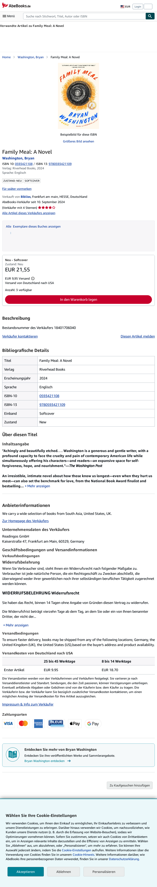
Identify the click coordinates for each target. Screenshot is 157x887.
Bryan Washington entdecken (48, 761)
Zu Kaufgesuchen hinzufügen (130, 785)
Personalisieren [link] (103, 872)
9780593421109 (52, 404)
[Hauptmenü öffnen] (9, 16)
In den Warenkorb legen (78, 299)
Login (138, 6)
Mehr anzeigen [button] (38, 486)
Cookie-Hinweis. (84, 854)
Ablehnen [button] (63, 872)
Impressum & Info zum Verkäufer (28, 704)
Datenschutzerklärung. (124, 859)
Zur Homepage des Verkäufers (25, 521)
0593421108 (24, 164)
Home (6, 57)
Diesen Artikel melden (138, 336)
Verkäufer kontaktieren (20, 336)
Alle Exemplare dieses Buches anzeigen (33, 226)
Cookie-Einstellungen (76, 850)
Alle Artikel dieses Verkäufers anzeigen (28, 213)
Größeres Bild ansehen (78, 141)
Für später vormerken (16, 188)
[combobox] (84, 16)
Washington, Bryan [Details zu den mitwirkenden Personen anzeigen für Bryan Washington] (31, 57)
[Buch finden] (150, 16)
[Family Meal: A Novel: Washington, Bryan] (78, 96)
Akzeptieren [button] (26, 872)
